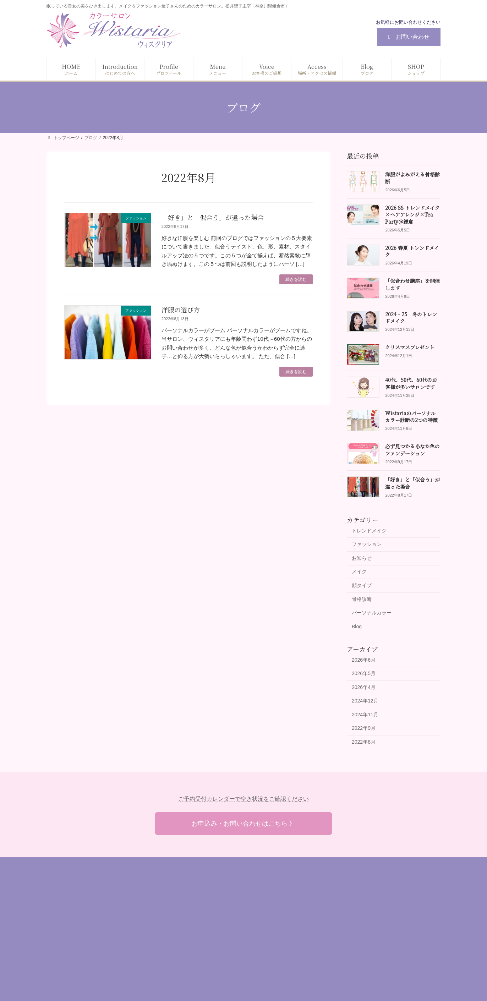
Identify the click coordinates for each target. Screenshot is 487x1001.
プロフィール (199, 918)
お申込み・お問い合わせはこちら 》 (244, 823)
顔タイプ (362, 585)
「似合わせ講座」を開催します (412, 284)
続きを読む (296, 279)
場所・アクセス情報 (206, 955)
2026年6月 (364, 659)
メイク (359, 571)
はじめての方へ (201, 906)
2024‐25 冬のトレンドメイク (411, 318)
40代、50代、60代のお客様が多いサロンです (411, 383)
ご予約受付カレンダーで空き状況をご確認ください (243, 799)
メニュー (194, 931)
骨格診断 (362, 599)
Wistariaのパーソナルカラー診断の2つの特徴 (411, 417)
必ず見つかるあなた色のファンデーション (412, 450)
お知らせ (362, 558)
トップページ (199, 894)
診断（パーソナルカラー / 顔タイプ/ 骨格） (367, 894)
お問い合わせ (407, 37)
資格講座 (329, 955)
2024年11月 (365, 714)
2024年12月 (365, 701)
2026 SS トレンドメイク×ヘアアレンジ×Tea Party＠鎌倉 (412, 214)
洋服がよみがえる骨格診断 (412, 178)
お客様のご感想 (201, 943)
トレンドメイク (369, 531)
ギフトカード (334, 943)
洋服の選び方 (181, 309)
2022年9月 (364, 728)
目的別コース (334, 931)
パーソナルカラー (372, 613)
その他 (326, 967)
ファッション (367, 544)
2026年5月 (364, 673)
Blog (357, 626)
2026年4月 (364, 687)
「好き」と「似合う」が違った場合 (213, 217)
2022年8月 (364, 742)
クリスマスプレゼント (409, 347)
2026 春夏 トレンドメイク (412, 251)
